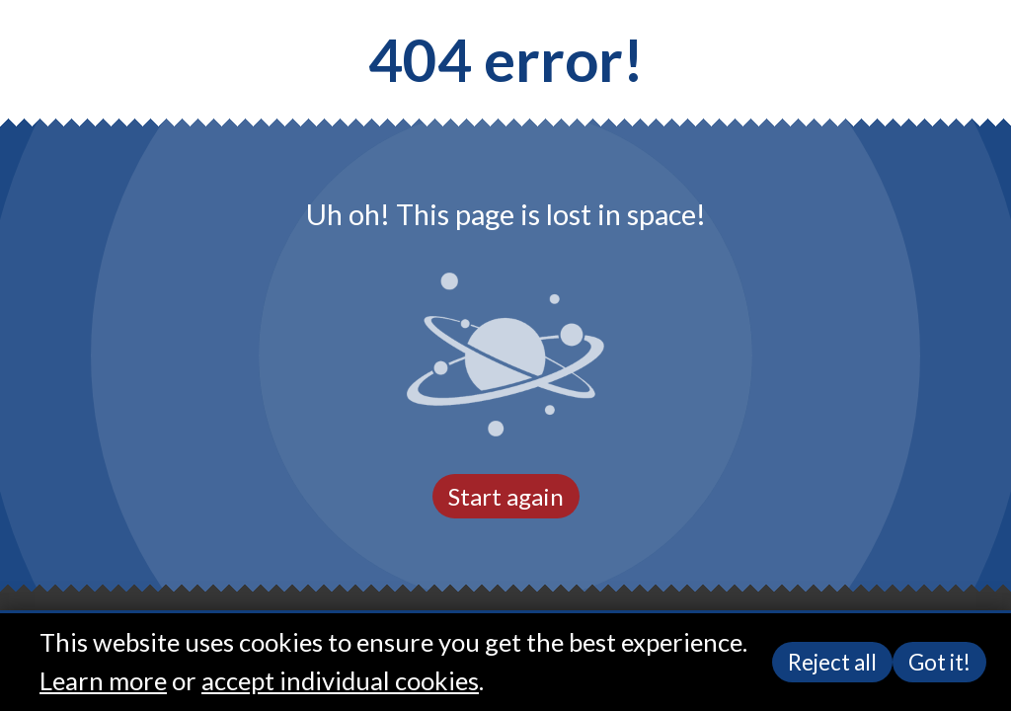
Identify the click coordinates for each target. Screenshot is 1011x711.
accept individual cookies (340, 680)
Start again (506, 496)
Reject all (832, 662)
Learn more (103, 680)
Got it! (939, 662)
